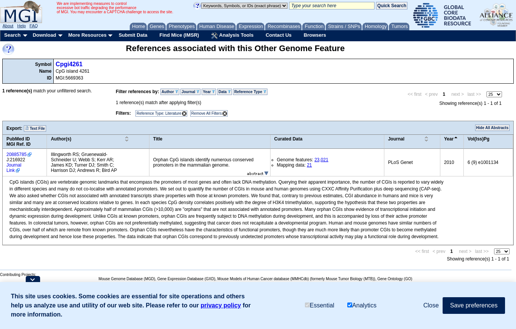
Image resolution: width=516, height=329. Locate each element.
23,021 (321, 159)
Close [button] (431, 305)
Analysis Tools (232, 35)
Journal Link (13, 167)
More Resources (87, 35)
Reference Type (250, 92)
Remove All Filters (206, 113)
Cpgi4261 (69, 64)
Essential (319, 305)
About (8, 25)
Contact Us (279, 35)
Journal (190, 92)
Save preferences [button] (473, 305)
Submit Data (133, 35)
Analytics (361, 305)
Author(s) (61, 139)
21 (309, 165)
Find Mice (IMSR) (179, 35)
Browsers (315, 35)
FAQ (34, 25)
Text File (35, 128)
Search (12, 35)
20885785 (16, 154)
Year (209, 92)
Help (21, 25)
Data (224, 92)
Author (170, 92)
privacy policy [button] (220, 305)
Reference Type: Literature (159, 113)
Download (44, 35)
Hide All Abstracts (492, 128)
